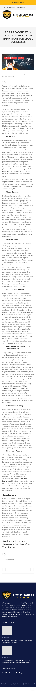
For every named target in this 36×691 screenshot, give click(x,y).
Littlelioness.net (30, 684)
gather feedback (10, 182)
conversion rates (16, 255)
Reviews (14, 57)
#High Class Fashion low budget (14, 7)
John (13, 74)
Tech (20, 57)
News (7, 57)
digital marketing (9, 559)
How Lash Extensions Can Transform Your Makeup (16, 544)
